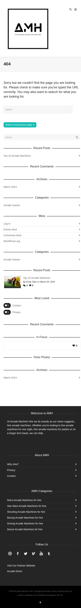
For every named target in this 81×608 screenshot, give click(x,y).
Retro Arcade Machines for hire (24, 500)
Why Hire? (13, 464)
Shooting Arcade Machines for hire (26, 511)
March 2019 (10, 186)
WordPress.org (12, 241)
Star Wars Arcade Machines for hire (26, 506)
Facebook (18, 553)
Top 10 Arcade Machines (17, 155)
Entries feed (10, 229)
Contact (16, 305)
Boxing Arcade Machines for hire (25, 517)
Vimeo (33, 553)
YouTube (41, 553)
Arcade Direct (14, 571)
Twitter (25, 553)
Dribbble (10, 553)
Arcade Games (12, 205)
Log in (7, 223)
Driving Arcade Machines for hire (25, 523)
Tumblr (49, 553)
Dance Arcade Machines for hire (24, 529)
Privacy (16, 312)
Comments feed (12, 235)
